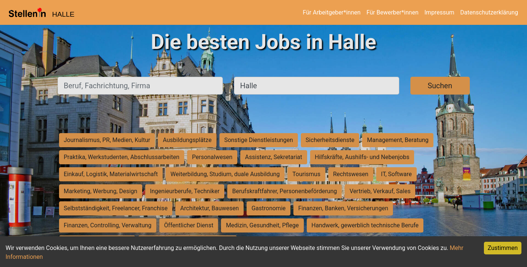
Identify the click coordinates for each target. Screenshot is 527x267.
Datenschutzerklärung (489, 12)
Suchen (439, 85)
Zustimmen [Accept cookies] (503, 247)
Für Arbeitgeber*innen (331, 12)
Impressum (439, 12)
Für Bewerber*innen (393, 12)
